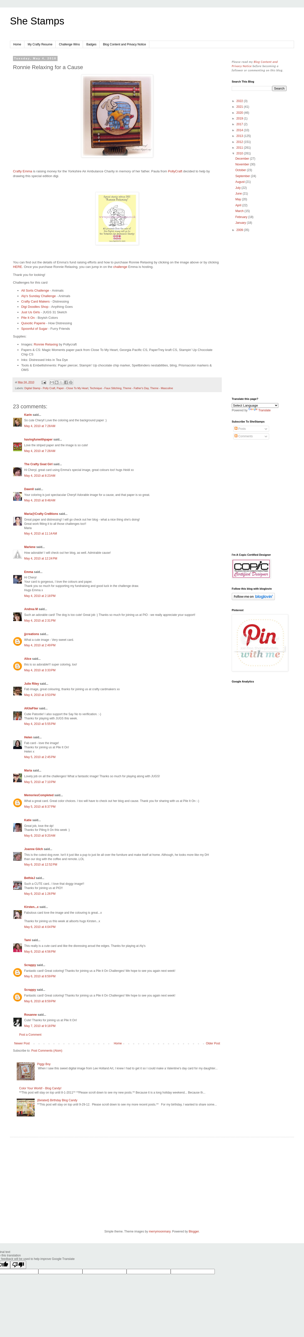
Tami (27, 940)
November (242, 164)
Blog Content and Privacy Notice (124, 44)
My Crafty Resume (40, 44)
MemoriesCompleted (39, 795)
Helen (28, 737)
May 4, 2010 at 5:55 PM (40, 724)
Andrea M (31, 609)
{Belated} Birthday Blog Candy (57, 1100)
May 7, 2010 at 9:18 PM (40, 1026)
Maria (28, 770)
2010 (240, 153)
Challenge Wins (69, 44)
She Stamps (37, 20)
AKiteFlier (31, 708)
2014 (240, 130)
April (238, 205)
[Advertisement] (259, 315)
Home (17, 44)
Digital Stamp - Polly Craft (39, 388)
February (241, 217)
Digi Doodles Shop (34, 307)
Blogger (194, 1231)
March (239, 211)
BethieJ (29, 878)
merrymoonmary (159, 1231)
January (241, 222)
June (238, 193)
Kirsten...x (31, 907)
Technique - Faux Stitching (105, 388)
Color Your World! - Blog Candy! (40, 1088)
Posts (240, 429)
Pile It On (28, 318)
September (243, 176)
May (238, 199)
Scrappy (30, 965)
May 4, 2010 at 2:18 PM (40, 596)
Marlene (29, 547)
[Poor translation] (18, 1265)
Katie (27, 820)
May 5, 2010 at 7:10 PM (40, 782)
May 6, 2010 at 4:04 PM (40, 927)
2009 (240, 230)
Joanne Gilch (33, 849)
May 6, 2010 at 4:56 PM (40, 951)
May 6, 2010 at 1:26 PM (40, 893)
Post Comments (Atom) (46, 1050)
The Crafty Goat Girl (38, 464)
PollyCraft (175, 171)
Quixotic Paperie (33, 323)
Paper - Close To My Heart (72, 388)
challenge (120, 267)
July (238, 188)
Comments (243, 436)
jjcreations (31, 634)
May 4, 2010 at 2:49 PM (40, 645)
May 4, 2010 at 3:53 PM (40, 695)
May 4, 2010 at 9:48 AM (39, 500)
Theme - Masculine (161, 388)
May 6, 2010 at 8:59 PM (40, 976)
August (240, 182)
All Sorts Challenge (35, 290)
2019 (240, 118)
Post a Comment (30, 1034)
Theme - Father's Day (136, 388)
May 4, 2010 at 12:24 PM (40, 558)
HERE (17, 267)
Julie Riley (31, 683)
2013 (240, 136)
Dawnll (29, 489)
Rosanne (30, 1014)
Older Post (213, 1043)
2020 (240, 112)
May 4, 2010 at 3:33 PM (40, 670)
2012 (240, 142)
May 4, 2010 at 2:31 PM (40, 620)
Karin (28, 415)
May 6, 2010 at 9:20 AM (39, 835)
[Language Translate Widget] (255, 405)
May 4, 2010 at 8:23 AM (39, 475)
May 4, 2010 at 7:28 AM (39, 426)
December (242, 158)
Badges (91, 44)
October (241, 170)
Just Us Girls (30, 312)
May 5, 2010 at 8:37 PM (40, 806)
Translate (259, 410)
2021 (240, 107)
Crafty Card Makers (35, 301)
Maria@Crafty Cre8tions (41, 514)
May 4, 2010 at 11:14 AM (40, 533)
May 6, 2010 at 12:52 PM (40, 864)
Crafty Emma (22, 171)
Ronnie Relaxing (46, 344)
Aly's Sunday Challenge (38, 296)
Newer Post (22, 1043)
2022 (240, 101)
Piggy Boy (44, 1064)
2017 (240, 124)
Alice (28, 659)
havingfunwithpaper (38, 439)
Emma (28, 572)
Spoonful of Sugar (34, 329)
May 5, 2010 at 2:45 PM (40, 757)
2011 (240, 147)
